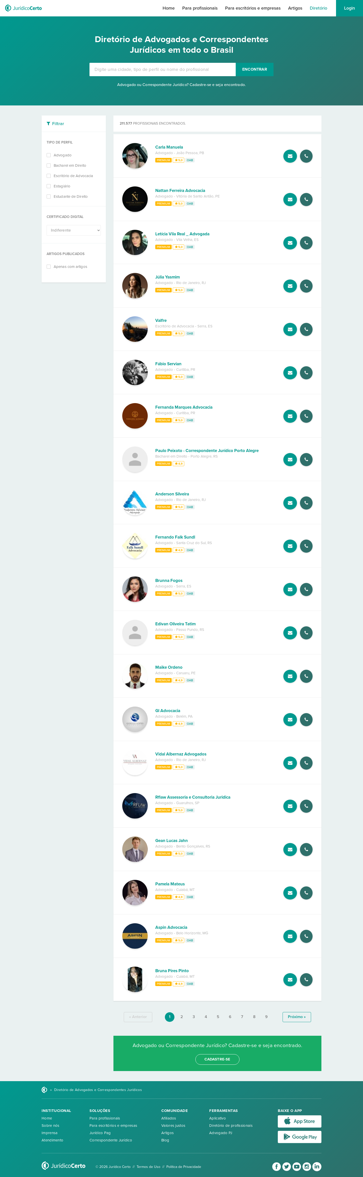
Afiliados (168, 1118)
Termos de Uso (148, 1167)
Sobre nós (50, 1125)
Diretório (318, 8)
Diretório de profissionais (231, 1125)
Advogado (63, 155)
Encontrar (254, 69)
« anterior (138, 1016)
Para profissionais (200, 8)
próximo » (297, 1016)
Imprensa (49, 1133)
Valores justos (173, 1125)
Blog (165, 1140)
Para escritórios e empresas (253, 8)
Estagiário (62, 186)
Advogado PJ (220, 1133)
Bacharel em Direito (70, 165)
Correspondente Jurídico (110, 1140)
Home (169, 8)
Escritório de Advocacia (73, 176)
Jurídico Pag (100, 1133)
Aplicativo (217, 1118)
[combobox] (162, 69)
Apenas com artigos (70, 267)
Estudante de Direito (71, 196)
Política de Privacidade (183, 1167)
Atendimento (52, 1140)
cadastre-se (217, 1059)
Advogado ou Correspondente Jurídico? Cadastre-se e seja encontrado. (181, 84)
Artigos (295, 8)
